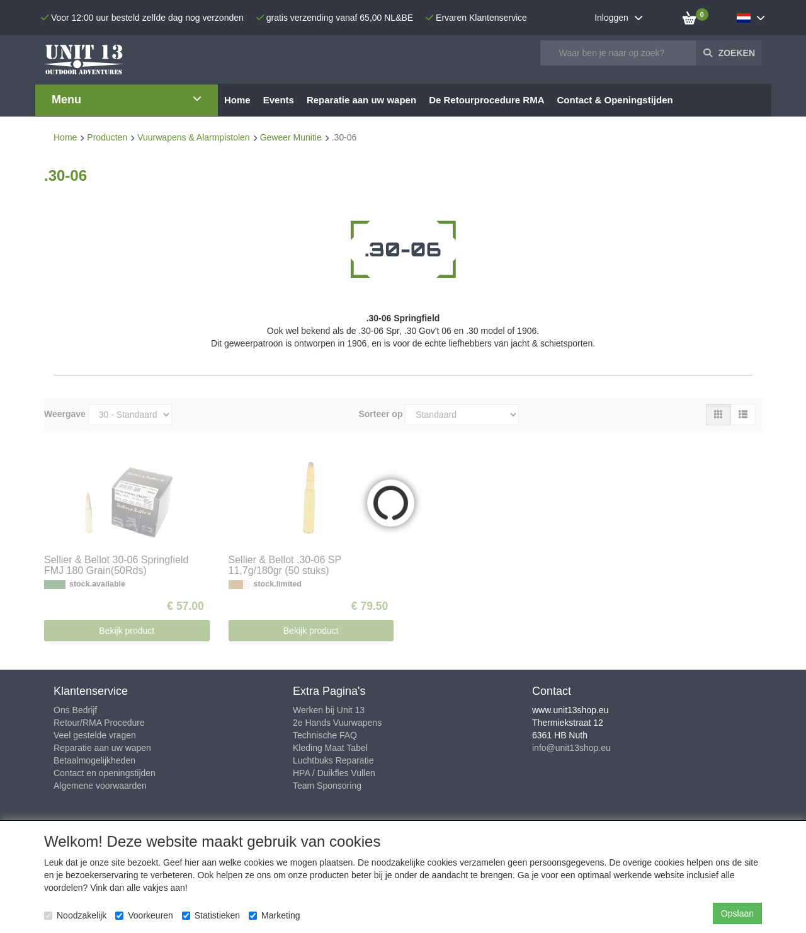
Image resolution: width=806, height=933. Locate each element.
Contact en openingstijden (105, 773)
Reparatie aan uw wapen (102, 748)
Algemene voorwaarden (100, 786)
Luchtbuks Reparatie (333, 760)
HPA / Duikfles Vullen (334, 773)
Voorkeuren (144, 915)
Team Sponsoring (327, 786)
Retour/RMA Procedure (99, 723)
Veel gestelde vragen (95, 735)
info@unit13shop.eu (571, 748)
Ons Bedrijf (75, 710)
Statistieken (211, 915)
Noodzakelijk (75, 915)
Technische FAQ (325, 735)
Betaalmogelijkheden (94, 760)
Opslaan (737, 913)
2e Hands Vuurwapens (337, 723)
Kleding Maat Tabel (330, 748)
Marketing (274, 915)
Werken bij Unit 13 (329, 710)
